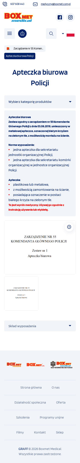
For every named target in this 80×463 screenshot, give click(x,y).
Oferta (61, 402)
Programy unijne (52, 417)
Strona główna (31, 387)
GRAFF (23, 449)
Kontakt (40, 432)
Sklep (60, 432)
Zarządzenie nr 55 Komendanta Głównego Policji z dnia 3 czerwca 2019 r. (30, 48)
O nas (56, 387)
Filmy (20, 432)
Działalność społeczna (30, 402)
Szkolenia (23, 417)
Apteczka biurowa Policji (20, 56)
